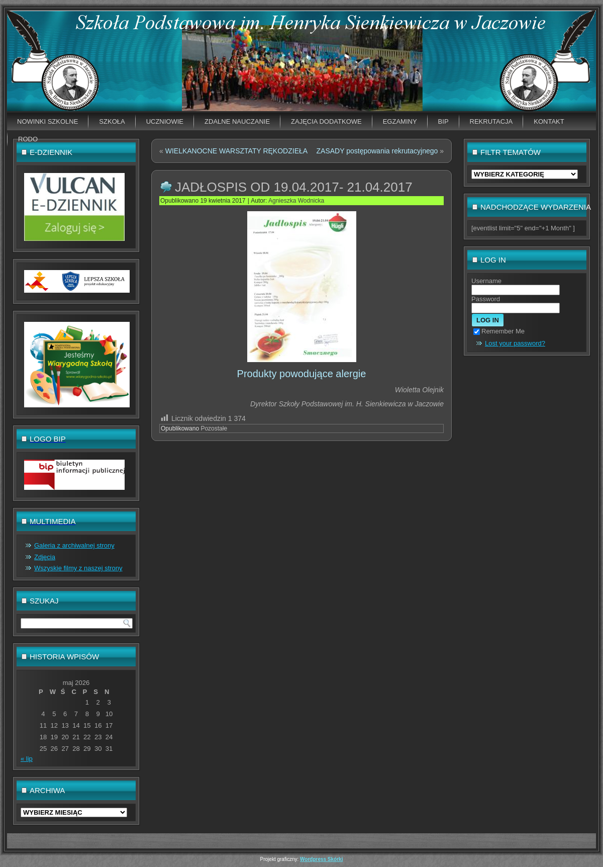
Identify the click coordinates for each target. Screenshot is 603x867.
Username (486, 281)
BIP (443, 121)
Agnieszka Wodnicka (296, 200)
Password (485, 299)
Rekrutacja (491, 121)
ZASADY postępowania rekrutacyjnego (377, 151)
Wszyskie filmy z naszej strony (78, 568)
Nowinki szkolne (47, 121)
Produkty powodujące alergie (301, 373)
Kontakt (549, 121)
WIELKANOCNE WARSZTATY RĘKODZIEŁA (236, 151)
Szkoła (112, 121)
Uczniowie (164, 121)
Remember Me (499, 331)
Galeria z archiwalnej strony (74, 545)
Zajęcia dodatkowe (326, 121)
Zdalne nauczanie (237, 121)
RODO (28, 139)
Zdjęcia (44, 557)
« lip (27, 758)
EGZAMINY (400, 121)
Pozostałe (213, 428)
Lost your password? (515, 343)
